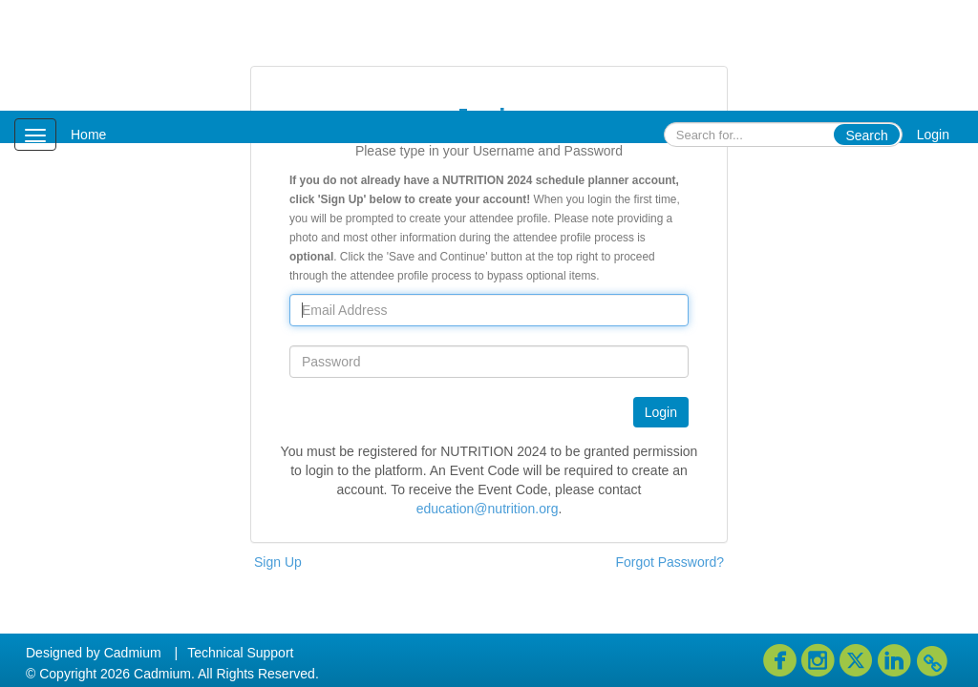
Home (88, 134)
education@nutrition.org (487, 508)
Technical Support (240, 652)
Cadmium (132, 652)
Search (866, 135)
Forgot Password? (669, 562)
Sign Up (278, 562)
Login (933, 134)
